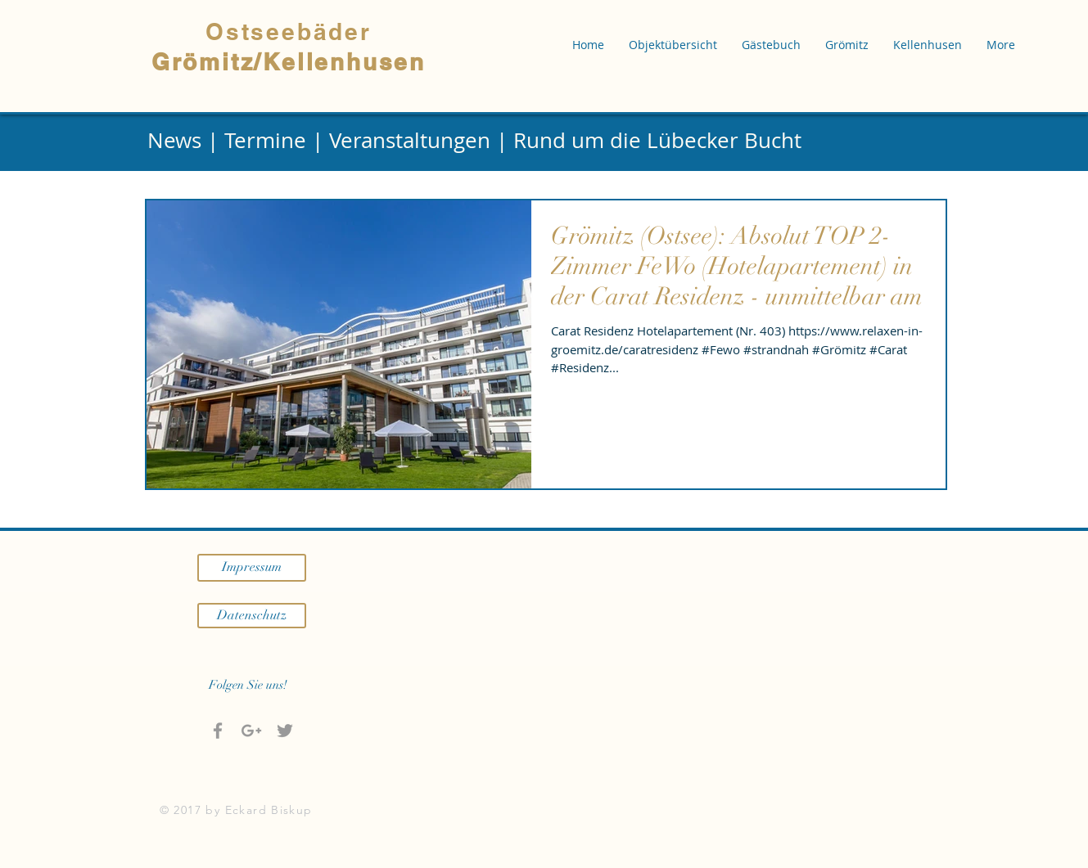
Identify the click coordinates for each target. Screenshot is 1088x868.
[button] (672, 45)
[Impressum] (251, 568)
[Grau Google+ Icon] (251, 730)
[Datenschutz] (251, 615)
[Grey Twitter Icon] (285, 730)
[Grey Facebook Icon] (217, 730)
